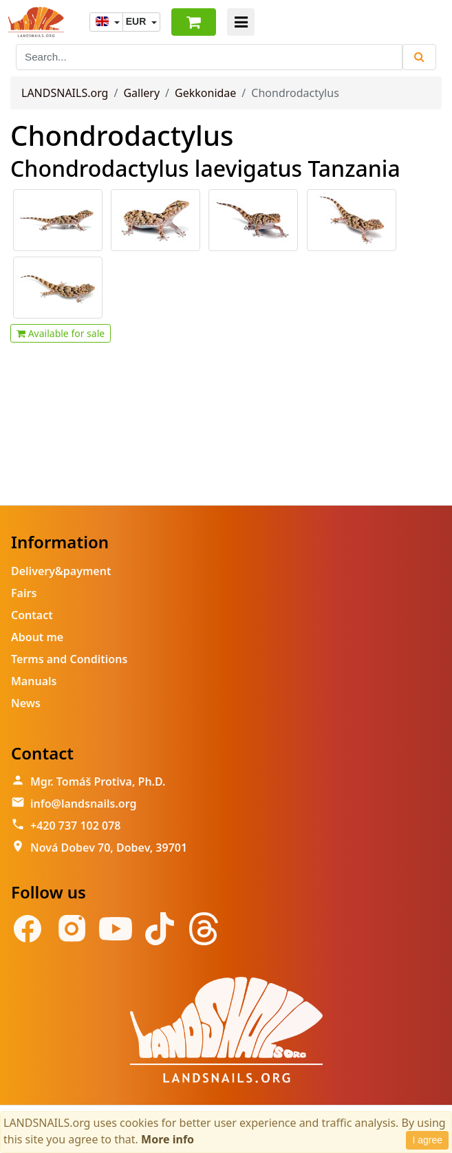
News (26, 703)
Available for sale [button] (61, 333)
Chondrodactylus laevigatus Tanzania (205, 168)
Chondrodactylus (121, 135)
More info (167, 1139)
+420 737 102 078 (75, 825)
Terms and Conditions (69, 659)
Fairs (23, 593)
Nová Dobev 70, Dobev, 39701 (108, 847)
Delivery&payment (61, 571)
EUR (137, 21)
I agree (427, 1139)
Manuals (33, 681)
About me (37, 637)
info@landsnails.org (83, 803)
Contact (32, 615)
